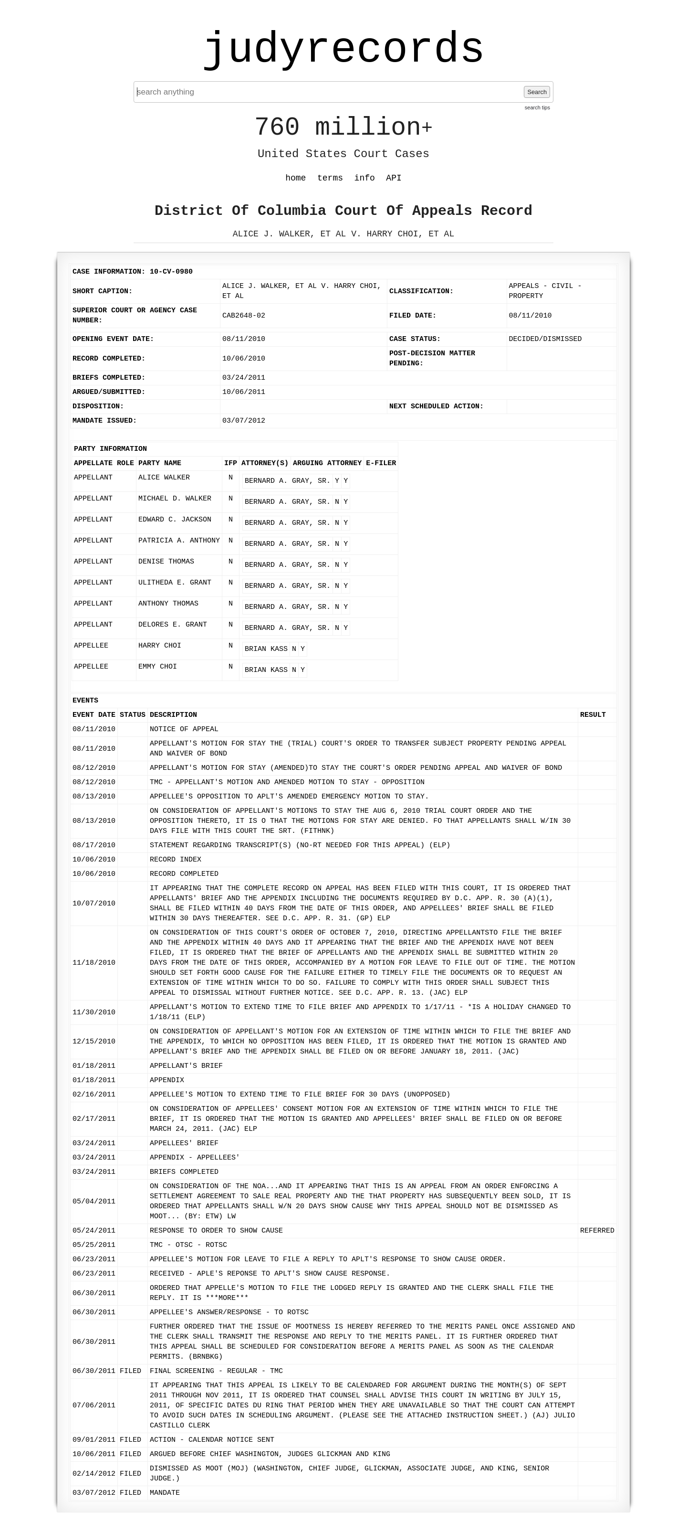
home (295, 178)
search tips (537, 107)
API (393, 178)
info (364, 178)
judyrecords (343, 50)
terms (330, 178)
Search (537, 92)
